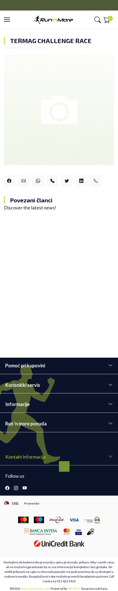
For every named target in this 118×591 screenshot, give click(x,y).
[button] (8, 20)
